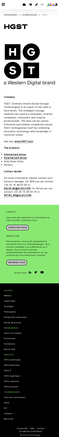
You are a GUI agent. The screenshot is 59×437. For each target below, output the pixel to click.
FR (42, 4)
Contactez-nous (17, 227)
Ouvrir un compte (12, 333)
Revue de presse (12, 322)
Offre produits (11, 387)
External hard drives (15, 157)
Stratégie (8, 306)
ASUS (6, 402)
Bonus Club (9, 349)
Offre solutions (11, 381)
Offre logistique (12, 376)
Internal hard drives (15, 154)
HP (5, 408)
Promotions (10, 338)
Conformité (9, 301)
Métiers (8, 295)
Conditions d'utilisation (30, 431)
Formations (9, 344)
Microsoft (9, 419)
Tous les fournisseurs (15, 397)
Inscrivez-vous (16, 262)
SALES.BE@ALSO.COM (17, 188)
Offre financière (12, 365)
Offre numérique (12, 360)
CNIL (32, 428)
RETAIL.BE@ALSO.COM (17, 195)
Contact (41, 428)
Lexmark (8, 413)
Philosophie (10, 312)
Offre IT (7, 370)
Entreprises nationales (15, 317)
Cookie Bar (22, 428)
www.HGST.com (23, 141)
